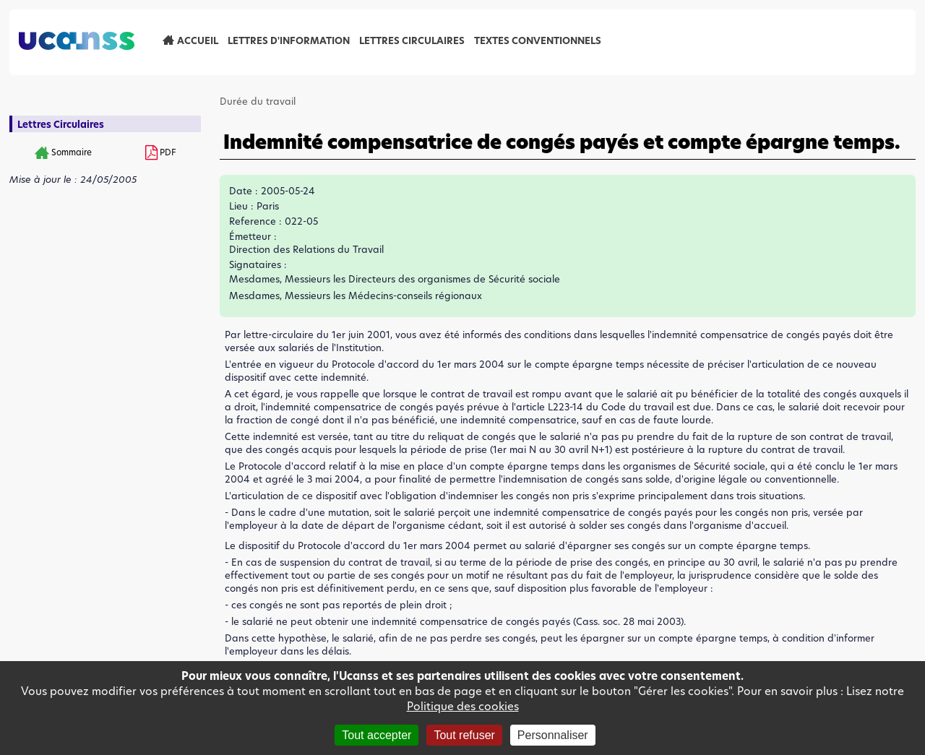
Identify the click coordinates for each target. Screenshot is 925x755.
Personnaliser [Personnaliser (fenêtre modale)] (552, 735)
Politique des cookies (463, 706)
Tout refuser (464, 735)
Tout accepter (376, 735)
